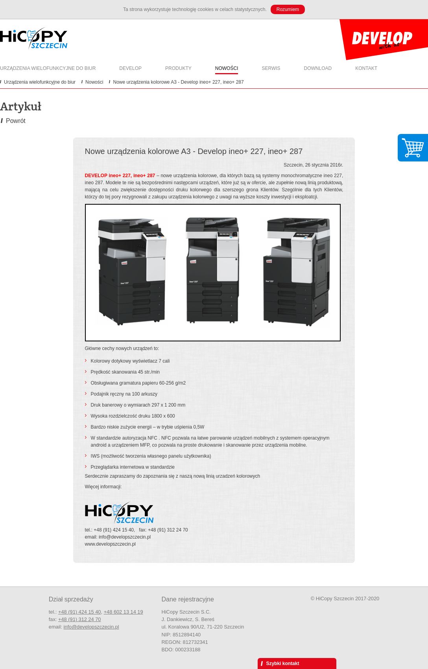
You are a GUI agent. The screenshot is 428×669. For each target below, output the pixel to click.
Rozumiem (288, 9)
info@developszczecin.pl (91, 627)
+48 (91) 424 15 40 (79, 612)
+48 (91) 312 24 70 (79, 619)
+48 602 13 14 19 (123, 612)
